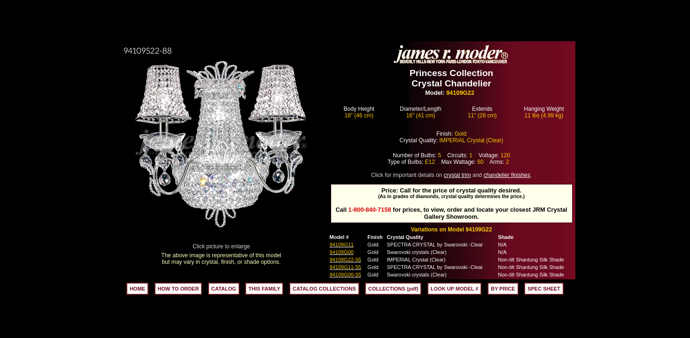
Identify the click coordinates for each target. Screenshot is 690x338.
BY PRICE (503, 289)
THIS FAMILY (264, 289)
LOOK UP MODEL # (455, 289)
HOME (137, 289)
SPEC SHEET (543, 289)
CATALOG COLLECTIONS (324, 289)
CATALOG (223, 289)
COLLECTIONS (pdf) (393, 289)
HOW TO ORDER (178, 289)
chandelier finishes (506, 175)
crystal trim (457, 175)
